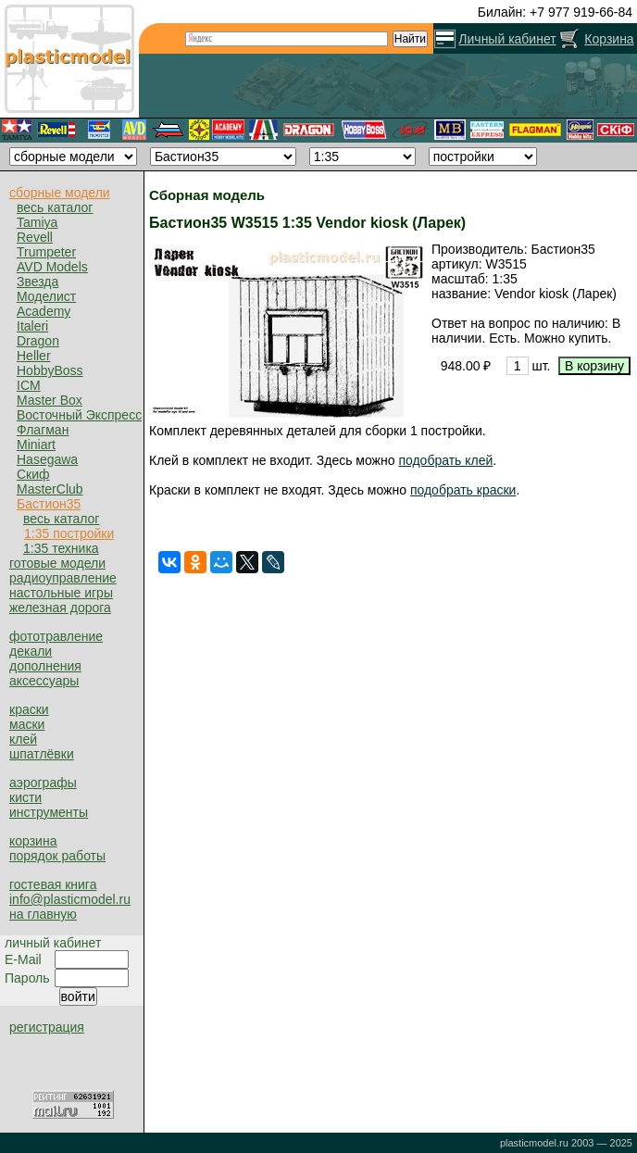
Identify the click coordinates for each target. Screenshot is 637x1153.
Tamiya (37, 222)
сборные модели (59, 192)
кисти (25, 797)
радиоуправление (63, 577)
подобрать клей (445, 460)
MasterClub (50, 489)
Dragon (38, 340)
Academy (43, 311)
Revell (35, 237)
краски (29, 709)
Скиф (33, 474)
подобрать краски (463, 490)
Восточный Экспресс (79, 414)
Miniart (36, 444)
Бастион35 (49, 503)
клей (23, 739)
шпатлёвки (41, 753)
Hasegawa (47, 459)
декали (30, 651)
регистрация (46, 1027)
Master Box (49, 400)
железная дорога (60, 607)
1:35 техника (61, 548)
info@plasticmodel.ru (70, 899)
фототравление (56, 636)
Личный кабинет (507, 38)
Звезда (37, 281)
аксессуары (44, 680)
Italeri (32, 326)
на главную (43, 914)
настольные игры (61, 592)
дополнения (45, 665)
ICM (29, 385)
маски (26, 724)
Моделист (46, 296)
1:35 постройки (69, 533)
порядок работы (57, 855)
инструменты (48, 812)
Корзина (608, 38)
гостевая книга (52, 884)
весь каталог (55, 207)
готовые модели (57, 563)
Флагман (43, 429)
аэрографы (43, 782)
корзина (32, 840)
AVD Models (52, 266)
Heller (34, 355)
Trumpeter (46, 251)
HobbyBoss (50, 370)
